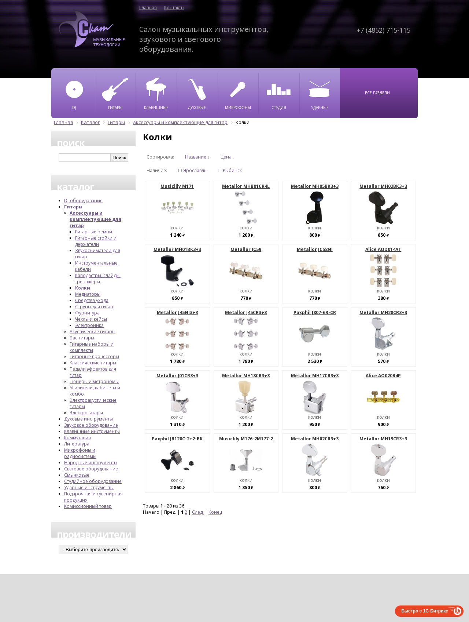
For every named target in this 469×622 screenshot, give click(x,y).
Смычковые (76, 475)
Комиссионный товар (88, 506)
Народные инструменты (90, 462)
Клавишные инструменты (92, 431)
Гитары (73, 207)
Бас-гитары (82, 338)
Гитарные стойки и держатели (96, 241)
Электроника (89, 325)
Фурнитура (87, 313)
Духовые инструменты (88, 419)
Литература (76, 444)
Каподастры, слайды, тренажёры (98, 278)
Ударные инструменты (89, 487)
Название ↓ (197, 157)
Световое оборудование (91, 469)
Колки (82, 288)
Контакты (174, 7)
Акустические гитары (92, 331)
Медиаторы (87, 294)
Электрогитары (86, 413)
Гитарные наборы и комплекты (92, 347)
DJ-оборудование (83, 200)
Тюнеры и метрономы (94, 381)
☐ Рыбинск (230, 170)
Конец (215, 512)
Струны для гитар (94, 306)
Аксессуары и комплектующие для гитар (95, 219)
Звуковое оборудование (91, 425)
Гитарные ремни (93, 232)
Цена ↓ (228, 157)
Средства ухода (91, 300)
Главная (148, 7)
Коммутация (77, 437)
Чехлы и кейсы (91, 319)
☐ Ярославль (192, 170)
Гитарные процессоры (94, 356)
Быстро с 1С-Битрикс (424, 611)
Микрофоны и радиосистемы (80, 453)
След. (198, 512)
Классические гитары (93, 363)
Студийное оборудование (93, 481)
